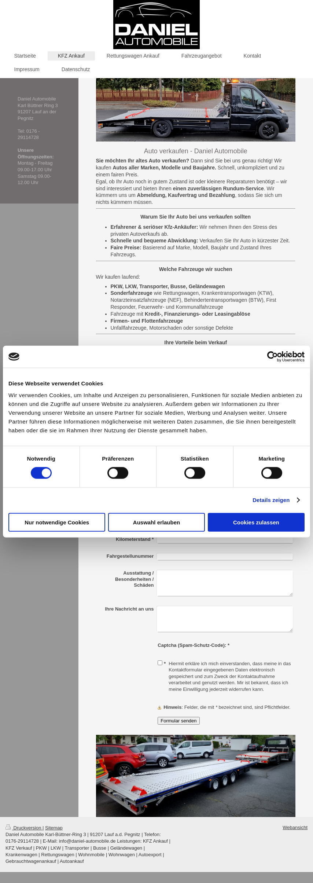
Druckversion (24, 828)
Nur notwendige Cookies (57, 522)
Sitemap (54, 828)
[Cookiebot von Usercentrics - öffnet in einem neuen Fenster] (272, 356)
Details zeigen (271, 500)
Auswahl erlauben (156, 522)
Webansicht (295, 827)
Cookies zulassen (256, 522)
